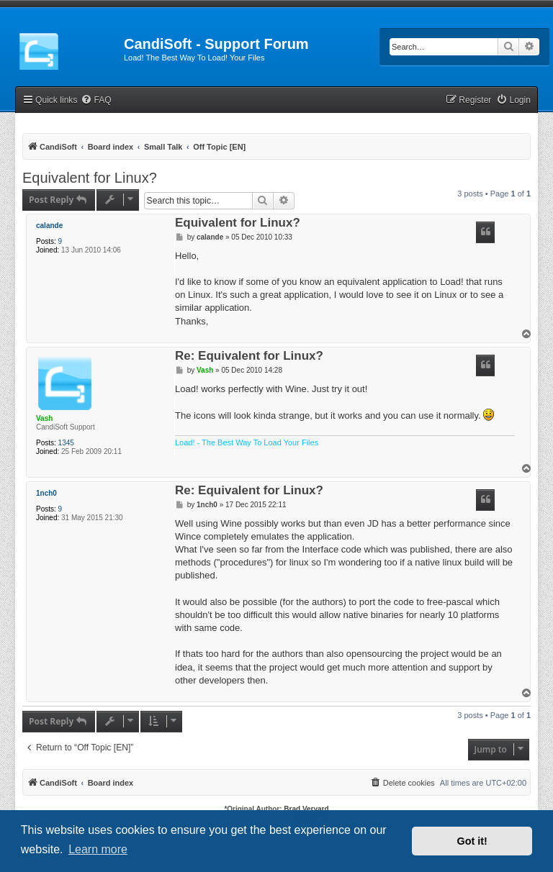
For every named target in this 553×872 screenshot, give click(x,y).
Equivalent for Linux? (89, 177)
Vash (44, 418)
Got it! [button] (472, 841)
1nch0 (46, 493)
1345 (66, 443)
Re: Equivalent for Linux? (249, 356)
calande (49, 226)
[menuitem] (96, 100)
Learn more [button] (97, 849)
